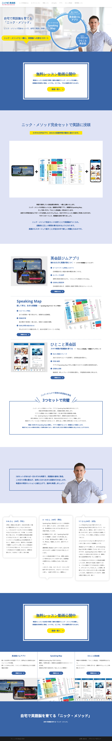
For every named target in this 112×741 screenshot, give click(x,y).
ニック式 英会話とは (23, 3)
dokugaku (54, 3)
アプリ (60, 3)
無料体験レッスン (79, 3)
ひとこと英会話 (68, 3)
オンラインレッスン (35, 3)
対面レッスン (46, 3)
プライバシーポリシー (95, 738)
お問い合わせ (83, 738)
